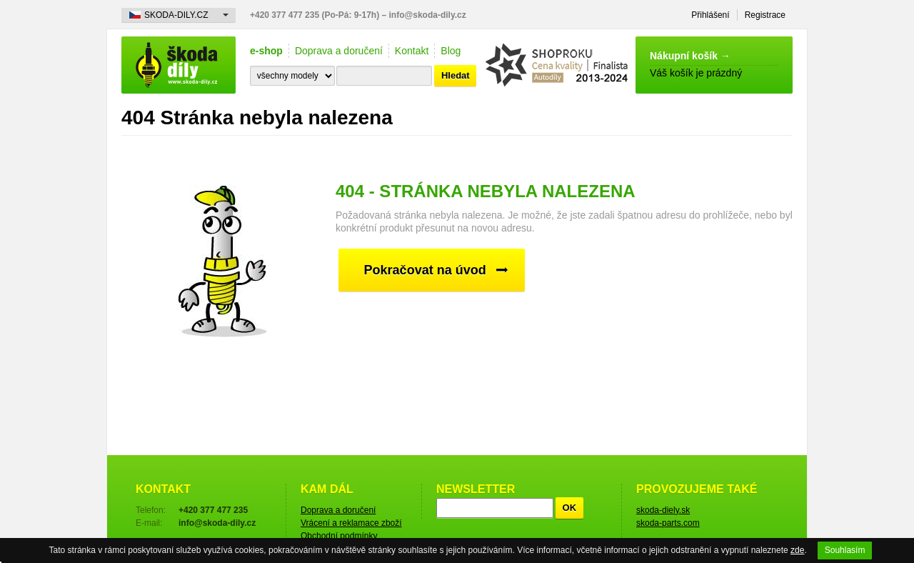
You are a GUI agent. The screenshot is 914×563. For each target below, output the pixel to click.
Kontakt (411, 50)
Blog (451, 50)
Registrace (765, 15)
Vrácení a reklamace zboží (351, 523)
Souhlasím (845, 550)
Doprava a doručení (339, 50)
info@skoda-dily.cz (427, 15)
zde (797, 550)
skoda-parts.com (668, 523)
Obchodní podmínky (339, 536)
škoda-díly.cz (178, 65)
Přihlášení (710, 15)
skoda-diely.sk (663, 510)
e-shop (266, 50)
